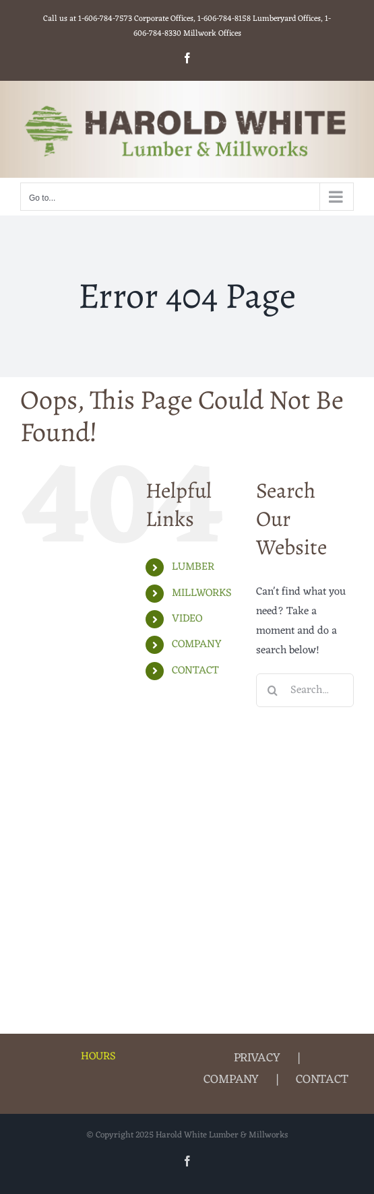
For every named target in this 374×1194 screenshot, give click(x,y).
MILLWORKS (202, 593)
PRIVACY (257, 1058)
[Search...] (305, 690)
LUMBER (193, 567)
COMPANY (197, 644)
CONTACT (195, 670)
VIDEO (187, 618)
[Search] (273, 690)
